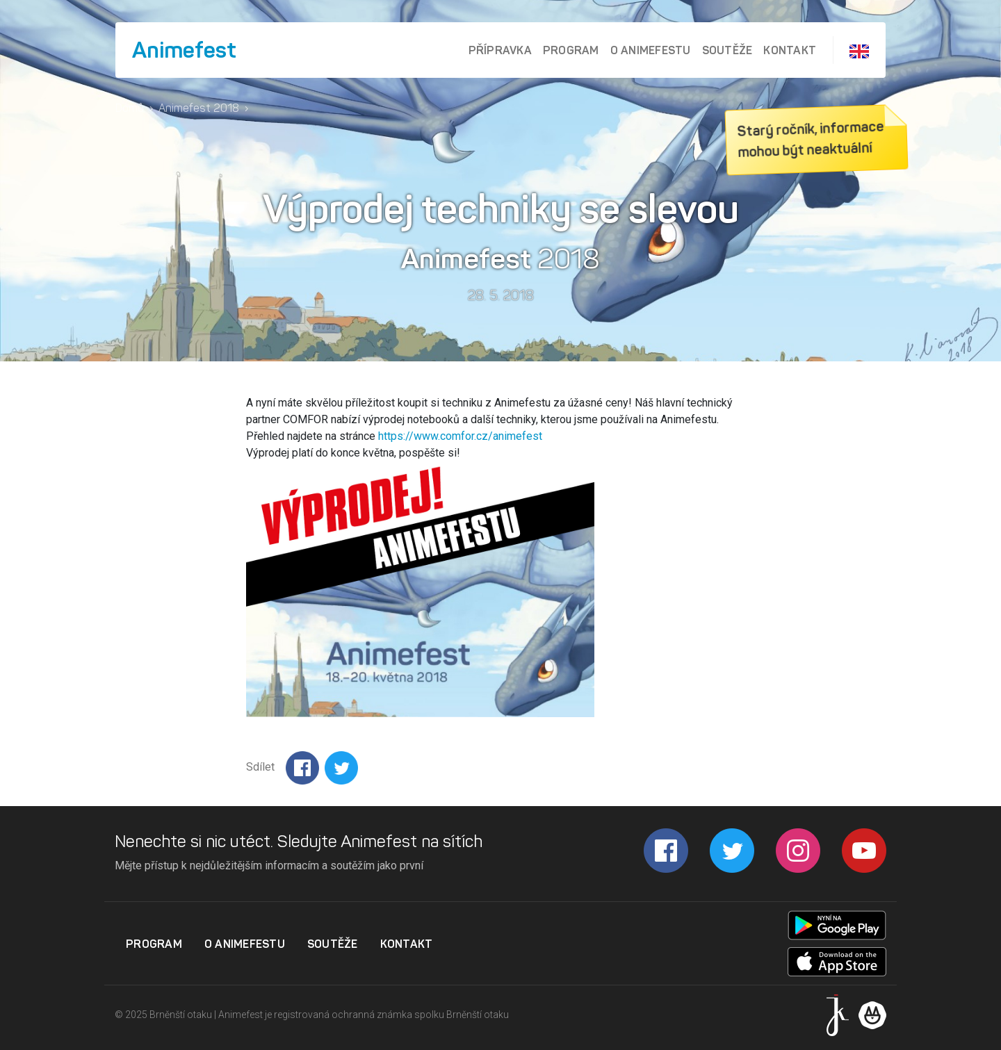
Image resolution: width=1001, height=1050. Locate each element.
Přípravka (500, 50)
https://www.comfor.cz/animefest (460, 436)
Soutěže (727, 50)
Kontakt (789, 50)
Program (571, 50)
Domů (129, 108)
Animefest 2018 (198, 108)
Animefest (184, 50)
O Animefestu (650, 50)
